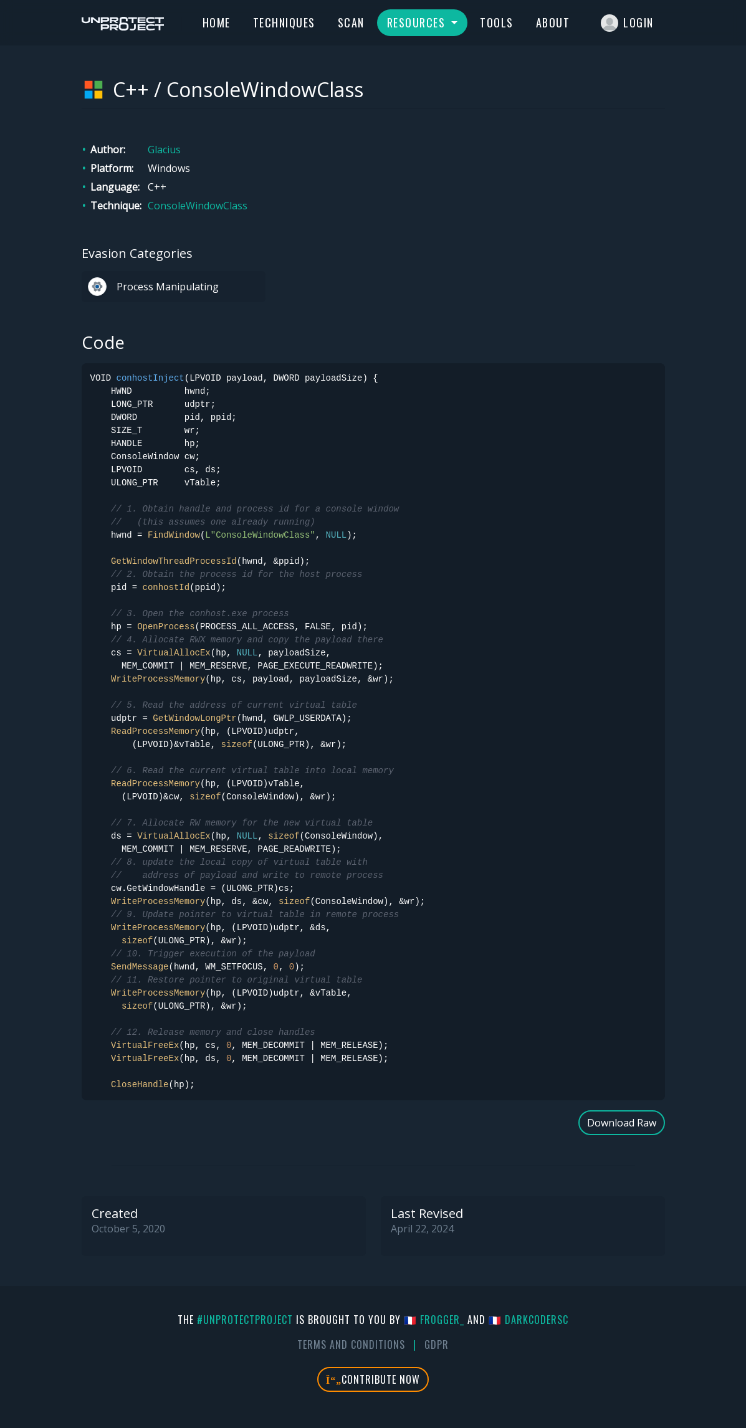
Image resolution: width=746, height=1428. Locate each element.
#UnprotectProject (245, 1319)
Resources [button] (418, 22)
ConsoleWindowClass (197, 205)
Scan (351, 22)
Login (627, 23)
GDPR (436, 1344)
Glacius (164, 149)
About (553, 22)
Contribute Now (373, 1379)
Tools (497, 22)
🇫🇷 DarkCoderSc (528, 1319)
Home (217, 22)
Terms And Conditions (351, 1344)
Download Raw (621, 1123)
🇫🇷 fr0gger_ (434, 1319)
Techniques (284, 22)
